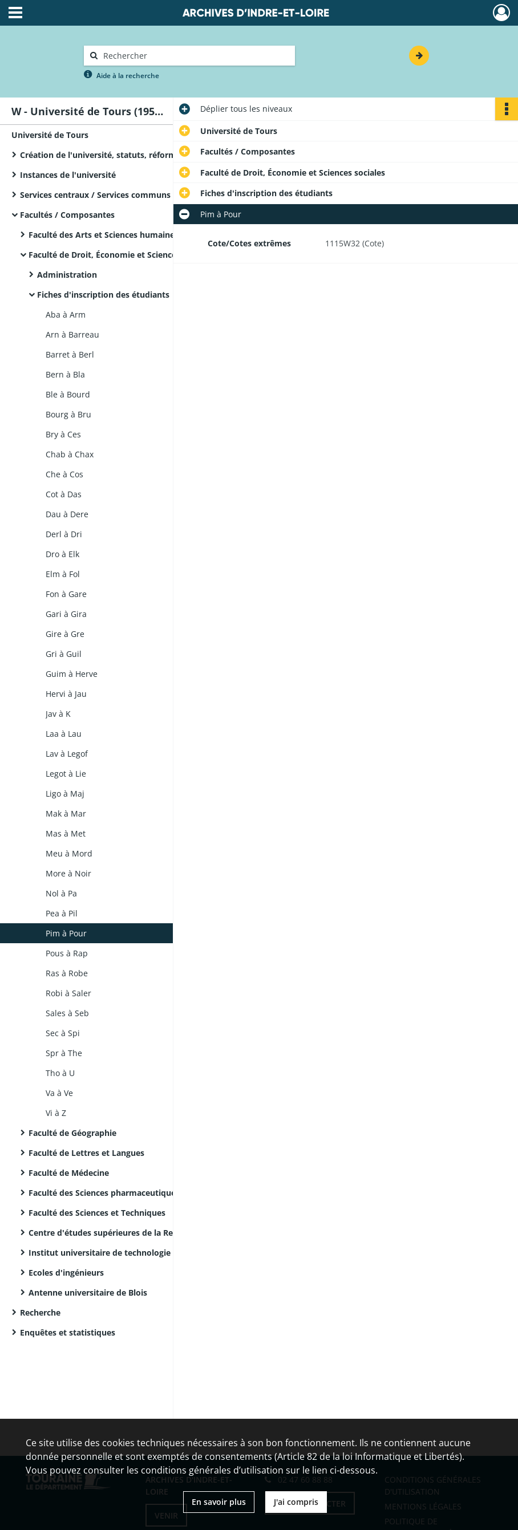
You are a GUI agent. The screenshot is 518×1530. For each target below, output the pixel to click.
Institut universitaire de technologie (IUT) (110, 1252)
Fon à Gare (66, 594)
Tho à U (60, 1073)
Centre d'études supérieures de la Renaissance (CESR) (133, 1232)
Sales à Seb (67, 1013)
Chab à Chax (70, 454)
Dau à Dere (67, 514)
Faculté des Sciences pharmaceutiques (104, 1192)
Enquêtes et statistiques (67, 1332)
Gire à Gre (65, 633)
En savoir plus (219, 1501)
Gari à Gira (66, 613)
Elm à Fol (63, 574)
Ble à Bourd (68, 394)
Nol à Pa (61, 893)
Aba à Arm (66, 314)
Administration (67, 274)
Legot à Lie (66, 773)
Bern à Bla (65, 374)
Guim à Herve (72, 673)
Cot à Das (64, 494)
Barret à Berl (70, 354)
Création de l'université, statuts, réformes (102, 154)
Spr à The (64, 1053)
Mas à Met (66, 833)
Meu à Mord (69, 853)
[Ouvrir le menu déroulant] (15, 14)
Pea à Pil (62, 913)
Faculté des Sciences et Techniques (97, 1212)
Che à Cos (64, 474)
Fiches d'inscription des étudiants (103, 294)
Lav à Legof (67, 753)
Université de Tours (49, 134)
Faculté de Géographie (72, 1132)
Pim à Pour (66, 933)
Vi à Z (56, 1112)
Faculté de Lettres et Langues (86, 1152)
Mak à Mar (66, 813)
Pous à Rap (67, 953)
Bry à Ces (63, 434)
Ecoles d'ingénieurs (66, 1272)
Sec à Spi (63, 1033)
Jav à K (58, 713)
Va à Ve (59, 1092)
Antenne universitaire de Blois (88, 1292)
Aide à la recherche (127, 75)
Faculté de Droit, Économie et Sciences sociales (121, 254)
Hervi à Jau (66, 693)
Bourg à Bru (68, 414)
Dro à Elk (62, 554)
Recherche (40, 1312)
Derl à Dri (64, 534)
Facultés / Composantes (67, 214)
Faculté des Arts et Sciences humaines (104, 234)
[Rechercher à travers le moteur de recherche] (195, 56)
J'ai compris (296, 1501)
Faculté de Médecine (69, 1172)
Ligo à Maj (65, 793)
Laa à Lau (64, 733)
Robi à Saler (68, 993)
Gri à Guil (64, 653)
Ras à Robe (67, 973)
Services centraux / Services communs (95, 194)
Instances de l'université (68, 174)
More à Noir (68, 873)
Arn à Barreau (72, 334)
